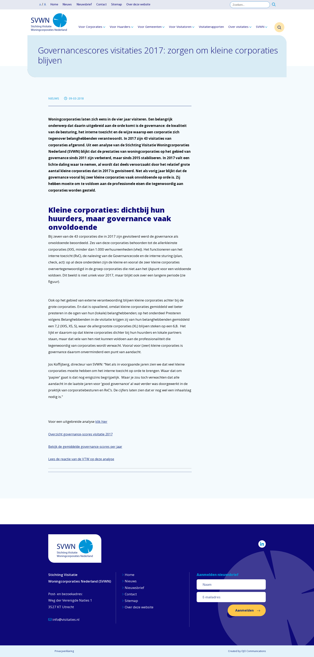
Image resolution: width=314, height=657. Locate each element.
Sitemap (116, 4)
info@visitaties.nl (64, 619)
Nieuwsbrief (84, 4)
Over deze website (138, 4)
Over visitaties (238, 27)
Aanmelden (244, 610)
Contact (101, 4)
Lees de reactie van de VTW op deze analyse (81, 459)
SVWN (260, 27)
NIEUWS (53, 98)
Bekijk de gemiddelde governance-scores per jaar (85, 446)
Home (54, 4)
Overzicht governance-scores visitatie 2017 (80, 434)
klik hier (101, 421)
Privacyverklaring (64, 651)
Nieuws (67, 4)
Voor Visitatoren (180, 27)
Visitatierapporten (211, 27)
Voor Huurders (120, 27)
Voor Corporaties (90, 27)
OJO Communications (253, 651)
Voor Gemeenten (150, 27)
